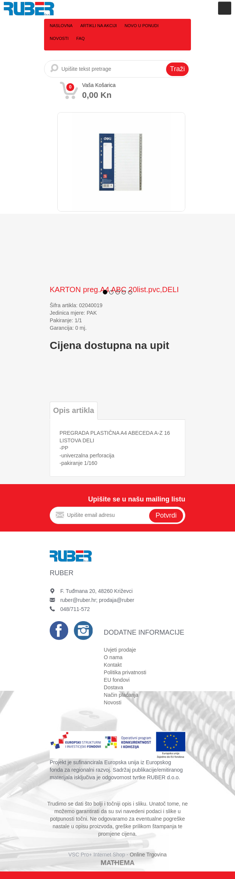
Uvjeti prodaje (120, 650)
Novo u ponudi (140, 25)
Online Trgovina (148, 855)
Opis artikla (73, 410)
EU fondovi (117, 680)
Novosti (174, 25)
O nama (113, 657)
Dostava (113, 687)
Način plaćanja (121, 695)
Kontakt (113, 665)
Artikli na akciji (98, 25)
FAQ (54, 38)
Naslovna (61, 25)
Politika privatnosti (125, 672)
